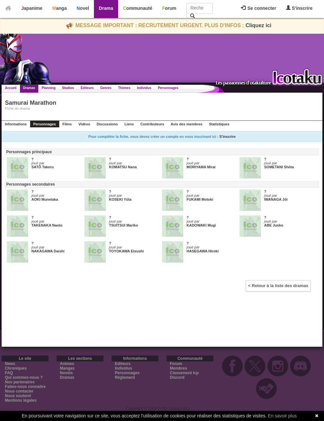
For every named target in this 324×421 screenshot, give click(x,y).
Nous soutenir (18, 396)
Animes (67, 363)
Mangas (67, 368)
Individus (144, 88)
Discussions (107, 124)
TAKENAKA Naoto (47, 225)
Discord (177, 377)
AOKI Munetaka (44, 199)
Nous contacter (19, 391)
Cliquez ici (258, 25)
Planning (48, 88)
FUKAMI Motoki (200, 199)
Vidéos (84, 124)
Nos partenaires (20, 382)
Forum (169, 8)
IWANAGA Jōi (276, 199)
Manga (59, 8)
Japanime (32, 8)
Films (67, 124)
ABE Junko (273, 225)
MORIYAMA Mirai (201, 167)
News (10, 363)
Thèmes (124, 88)
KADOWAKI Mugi (201, 225)
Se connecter (258, 8)
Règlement (125, 377)
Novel (83, 8)
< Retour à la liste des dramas (278, 285)
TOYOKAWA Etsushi (126, 251)
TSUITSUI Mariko (123, 225)
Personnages (168, 88)
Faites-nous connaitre (25, 386)
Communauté (137, 8)
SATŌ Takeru (42, 167)
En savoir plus (282, 415)
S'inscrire (299, 8)
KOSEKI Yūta (120, 199)
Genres (105, 88)
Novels (66, 373)
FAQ (9, 373)
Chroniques (16, 368)
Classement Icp (184, 373)
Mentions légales (21, 400)
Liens (129, 124)
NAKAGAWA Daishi (47, 251)
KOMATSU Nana (123, 167)
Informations (16, 124)
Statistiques (219, 124)
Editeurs (123, 363)
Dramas (29, 88)
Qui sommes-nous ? (24, 377)
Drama (106, 8)
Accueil (11, 88)
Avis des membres (187, 124)
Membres (178, 368)
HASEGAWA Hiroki (203, 251)
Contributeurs (152, 124)
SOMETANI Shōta (279, 167)
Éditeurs (87, 88)
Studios (68, 88)
